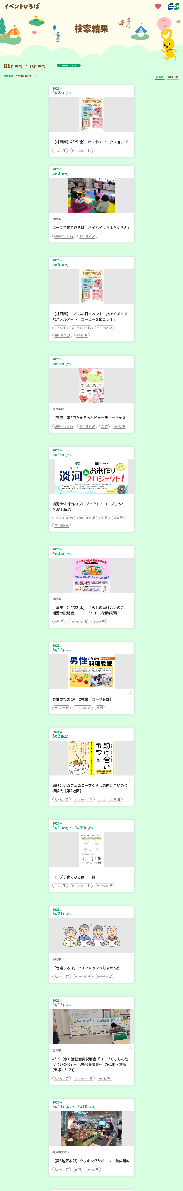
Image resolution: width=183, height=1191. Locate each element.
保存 (81, 139)
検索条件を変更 (78, 65)
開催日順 (173, 77)
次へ (113, 1051)
